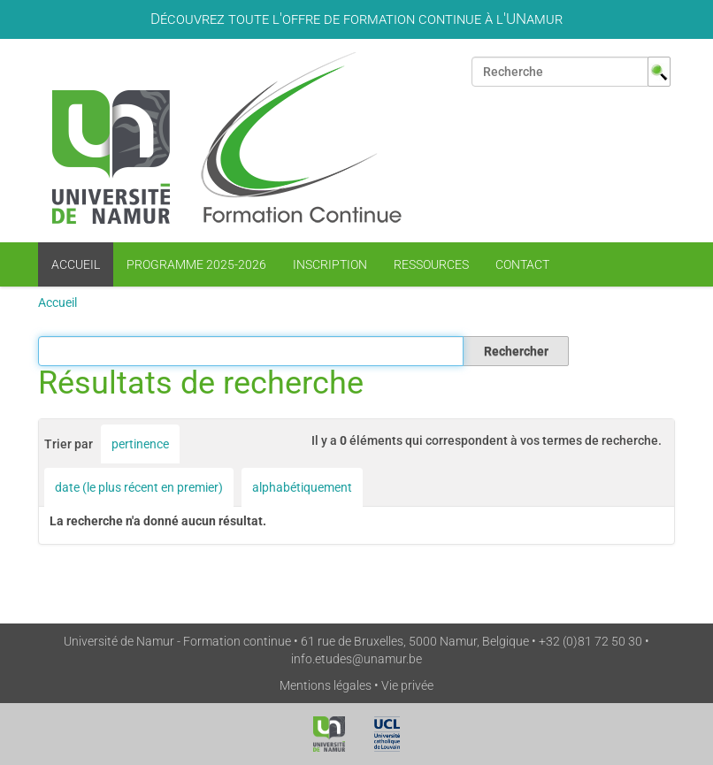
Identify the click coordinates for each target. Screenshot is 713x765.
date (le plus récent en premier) (139, 487)
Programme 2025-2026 (196, 264)
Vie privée (407, 685)
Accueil (75, 264)
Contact (522, 264)
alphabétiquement (302, 487)
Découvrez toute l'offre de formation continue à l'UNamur (356, 18)
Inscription (330, 264)
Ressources (431, 264)
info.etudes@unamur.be (356, 659)
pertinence (140, 444)
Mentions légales (326, 685)
